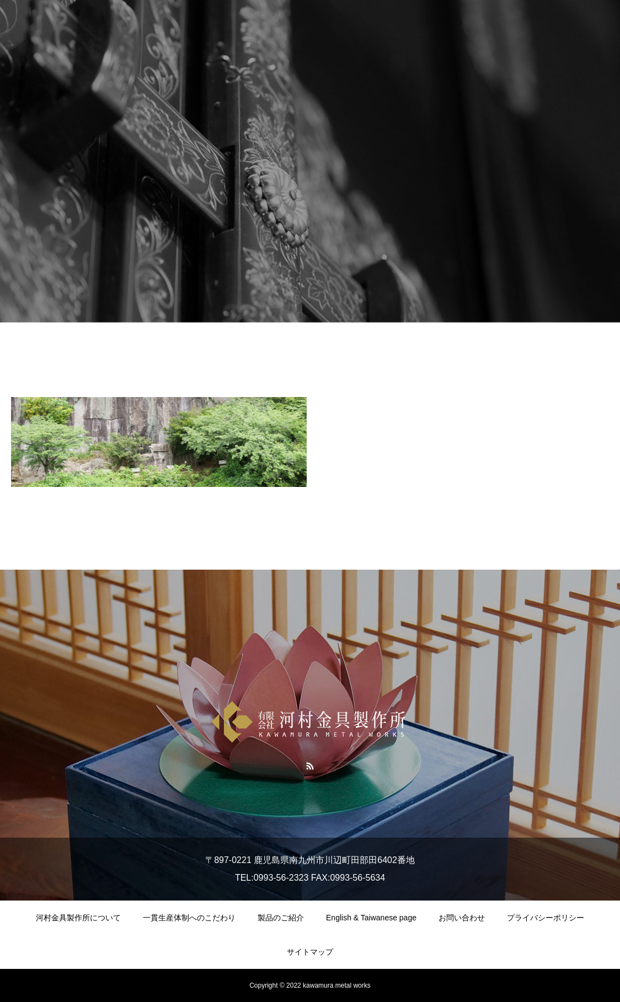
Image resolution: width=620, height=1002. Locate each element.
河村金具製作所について (78, 917)
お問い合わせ (462, 917)
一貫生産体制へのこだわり (189, 917)
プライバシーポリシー (545, 917)
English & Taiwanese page (371, 917)
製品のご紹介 (281, 917)
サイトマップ (310, 951)
